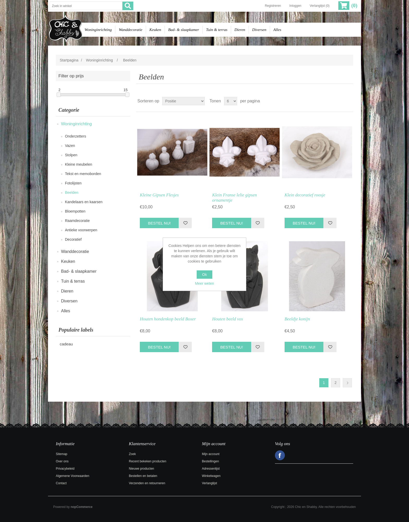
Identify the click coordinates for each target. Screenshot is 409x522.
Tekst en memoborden (83, 174)
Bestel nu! (159, 223)
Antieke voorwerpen (81, 230)
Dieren (239, 30)
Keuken (155, 30)
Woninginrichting (98, 30)
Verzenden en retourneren (147, 483)
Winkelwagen (211, 476)
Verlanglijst (209, 483)
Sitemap (61, 454)
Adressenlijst (211, 468)
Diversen (259, 30)
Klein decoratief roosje (305, 194)
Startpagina (69, 60)
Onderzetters (75, 136)
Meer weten (204, 283)
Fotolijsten (73, 183)
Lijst (349, 101)
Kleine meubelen (78, 164)
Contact (61, 483)
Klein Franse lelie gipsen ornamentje (234, 197)
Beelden (71, 192)
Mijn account (210, 454)
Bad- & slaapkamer (183, 30)
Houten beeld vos (227, 318)
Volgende (347, 382)
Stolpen (71, 155)
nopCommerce (82, 507)
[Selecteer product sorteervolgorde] (183, 101)
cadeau (66, 344)
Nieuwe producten (141, 468)
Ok (204, 274)
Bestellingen (210, 461)
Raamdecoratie (77, 221)
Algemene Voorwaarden (72, 476)
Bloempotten (75, 211)
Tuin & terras (216, 30)
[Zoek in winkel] (86, 6)
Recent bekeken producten (147, 461)
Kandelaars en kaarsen (84, 202)
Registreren (273, 6)
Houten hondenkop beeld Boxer (168, 318)
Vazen (70, 146)
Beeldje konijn (297, 318)
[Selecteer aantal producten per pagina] (230, 101)
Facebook (280, 455)
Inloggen (295, 6)
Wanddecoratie (130, 30)
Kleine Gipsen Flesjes (159, 194)
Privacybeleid (65, 468)
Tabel (339, 101)
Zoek (132, 454)
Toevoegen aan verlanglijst (185, 223)
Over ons (62, 461)
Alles (277, 30)
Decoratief (73, 239)
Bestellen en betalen (143, 476)
